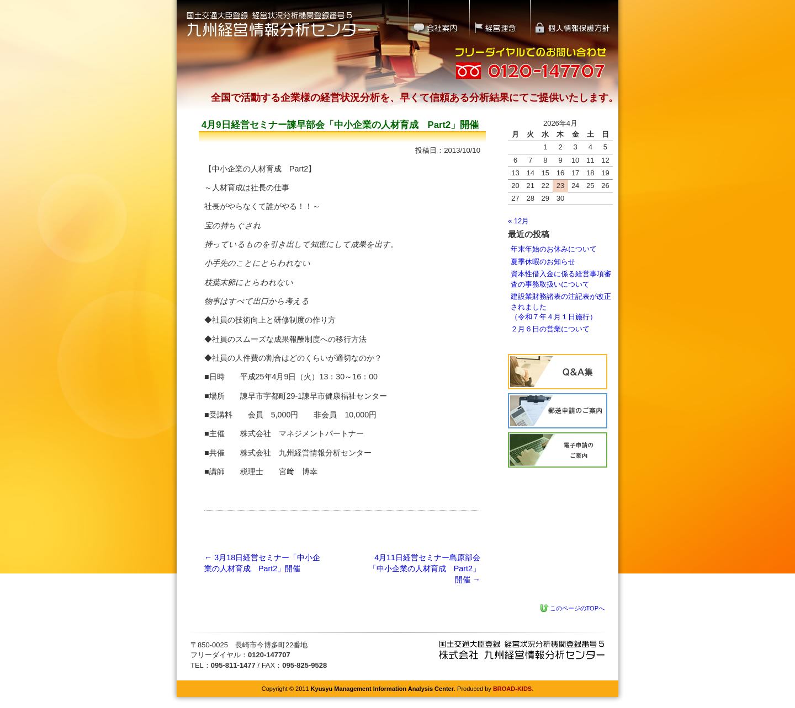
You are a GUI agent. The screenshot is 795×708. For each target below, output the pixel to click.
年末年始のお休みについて (554, 249)
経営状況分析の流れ (557, 410)
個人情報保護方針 (575, 19)
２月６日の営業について (550, 329)
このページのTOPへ (577, 608)
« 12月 (518, 221)
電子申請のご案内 (557, 450)
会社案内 (439, 19)
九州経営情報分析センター (522, 649)
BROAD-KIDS (512, 688)
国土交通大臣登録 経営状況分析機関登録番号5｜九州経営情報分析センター (279, 23)
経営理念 (500, 19)
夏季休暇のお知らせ (543, 262)
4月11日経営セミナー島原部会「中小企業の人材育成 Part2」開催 (424, 568)
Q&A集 (557, 371)
